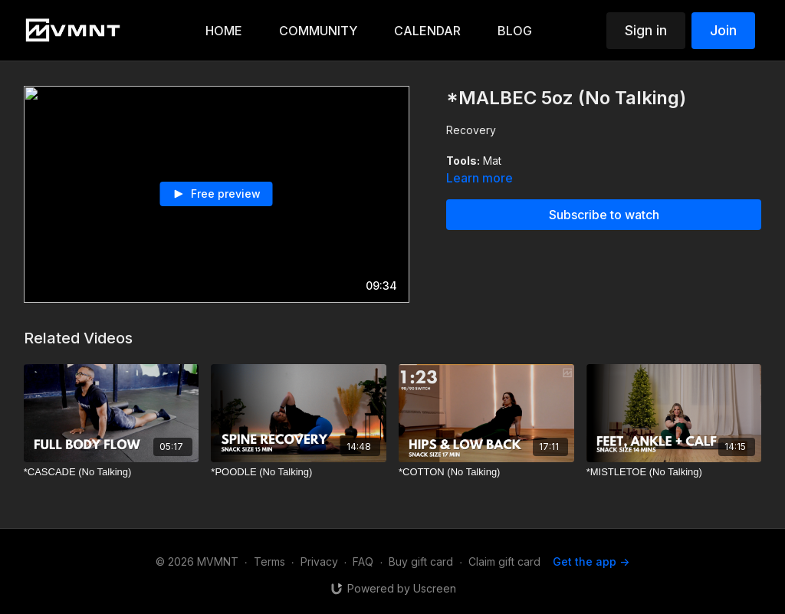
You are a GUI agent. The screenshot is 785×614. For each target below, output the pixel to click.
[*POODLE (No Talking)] (298, 472)
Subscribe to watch (604, 214)
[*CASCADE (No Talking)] (111, 472)
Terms (269, 561)
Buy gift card (421, 561)
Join (723, 30)
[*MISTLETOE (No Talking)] (674, 472)
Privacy (319, 561)
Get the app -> (591, 561)
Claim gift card (504, 561)
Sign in (646, 30)
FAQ (363, 561)
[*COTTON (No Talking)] (486, 472)
